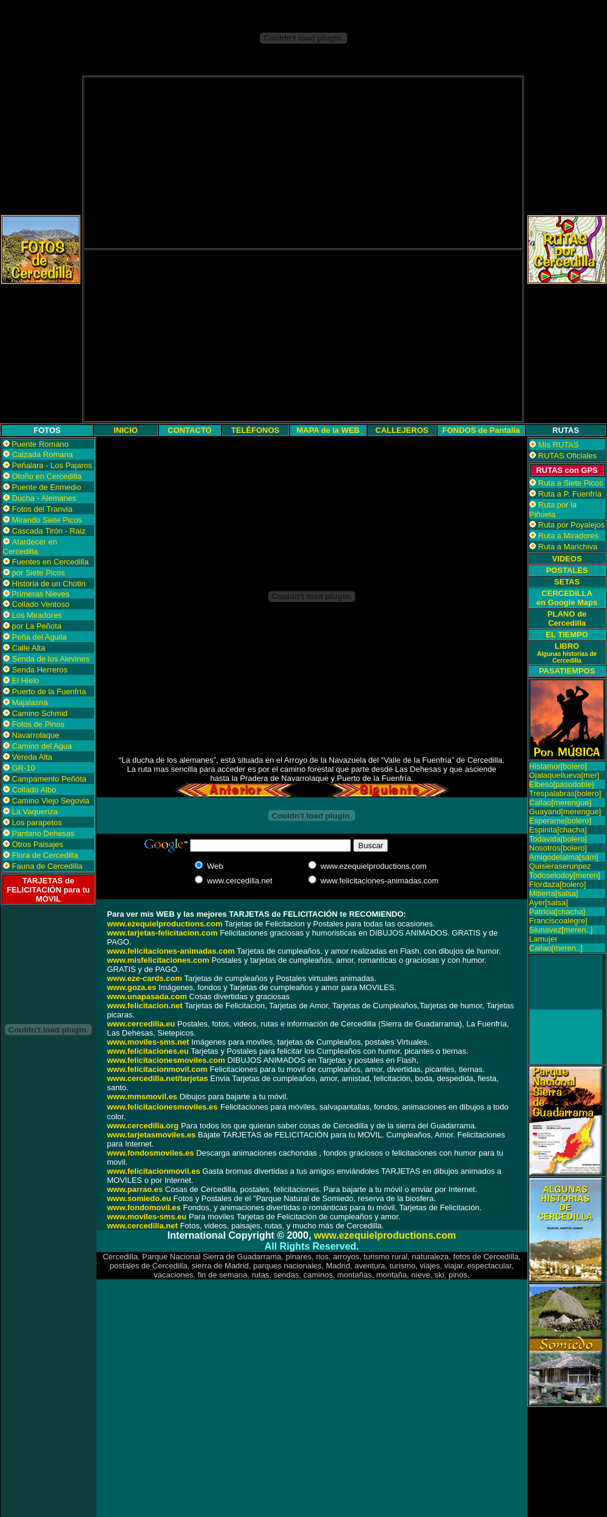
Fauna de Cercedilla (47, 866)
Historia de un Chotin (49, 583)
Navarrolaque (35, 735)
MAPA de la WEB (327, 430)
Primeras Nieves (40, 593)
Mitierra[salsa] (553, 893)
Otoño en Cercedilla (47, 476)
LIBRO (567, 652)
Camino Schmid (40, 713)
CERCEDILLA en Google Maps (567, 598)
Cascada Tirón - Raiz (49, 530)
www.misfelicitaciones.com (158, 960)
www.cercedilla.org (142, 1125)
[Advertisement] (303, 163)
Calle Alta (29, 647)
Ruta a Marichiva (568, 546)
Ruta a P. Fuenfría (570, 493)
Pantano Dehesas (43, 833)
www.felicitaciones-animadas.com (170, 951)
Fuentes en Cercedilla (50, 561)
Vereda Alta (32, 757)
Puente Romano (40, 444)
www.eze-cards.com (144, 978)
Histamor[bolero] (558, 766)
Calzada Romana (42, 454)
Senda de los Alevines (51, 658)
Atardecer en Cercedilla (30, 546)
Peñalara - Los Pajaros (52, 465)
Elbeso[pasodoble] (561, 784)
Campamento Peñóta (49, 778)
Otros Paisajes (38, 844)
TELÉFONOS (255, 430)
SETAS (567, 581)
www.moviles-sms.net (148, 1041)
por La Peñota (37, 626)
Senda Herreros (40, 669)
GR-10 (23, 767)
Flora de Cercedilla (45, 855)
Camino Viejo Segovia (51, 800)
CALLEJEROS (401, 430)
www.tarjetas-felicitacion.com (162, 932)
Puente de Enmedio (46, 487)
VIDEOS (567, 558)
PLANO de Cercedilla (567, 618)
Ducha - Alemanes (44, 498)
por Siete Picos (38, 572)
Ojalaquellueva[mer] (564, 775)
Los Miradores (37, 615)
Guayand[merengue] (565, 811)
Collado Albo (34, 789)
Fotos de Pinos (38, 724)
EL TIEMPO (567, 634)
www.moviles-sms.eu (146, 1216)
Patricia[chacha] (557, 911)
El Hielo (25, 680)
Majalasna (30, 702)
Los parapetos (37, 822)
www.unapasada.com (147, 996)
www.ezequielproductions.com (385, 1235)
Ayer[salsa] (548, 902)
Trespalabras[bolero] (565, 793)
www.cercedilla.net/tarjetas (157, 1078)
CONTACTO (189, 430)
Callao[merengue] (560, 802)
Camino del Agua (42, 746)
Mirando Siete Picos (47, 519)
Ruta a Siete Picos (570, 482)
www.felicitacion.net (144, 1005)
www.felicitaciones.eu (148, 1051)
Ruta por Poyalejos (571, 524)
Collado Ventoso (41, 604)
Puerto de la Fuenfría (49, 691)
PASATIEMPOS (567, 670)
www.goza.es (131, 987)
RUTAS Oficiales (567, 455)
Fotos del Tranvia (42, 509)
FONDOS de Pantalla (481, 430)
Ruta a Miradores (568, 535)
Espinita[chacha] (558, 829)
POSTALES (567, 570)
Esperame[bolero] (560, 820)
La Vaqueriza (35, 811)
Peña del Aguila (39, 636)
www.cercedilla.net (142, 1225)
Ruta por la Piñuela (553, 509)
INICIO (126, 430)
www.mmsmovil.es (142, 1096)
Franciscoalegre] (558, 920)
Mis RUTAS (558, 444)
